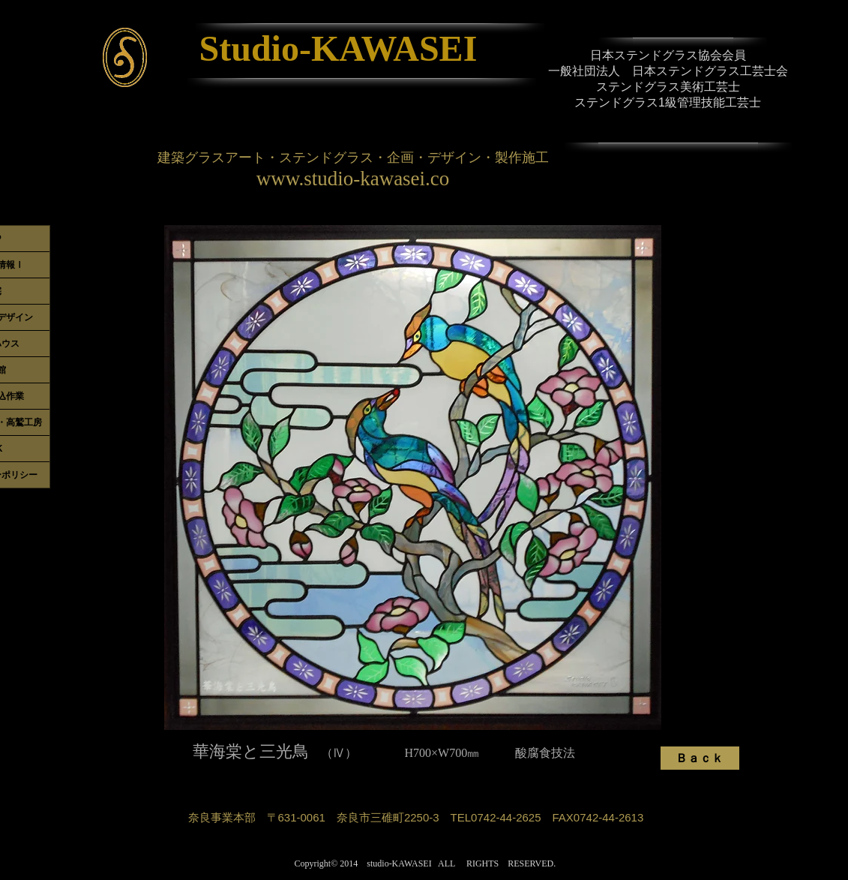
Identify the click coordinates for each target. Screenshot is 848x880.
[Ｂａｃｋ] (700, 758)
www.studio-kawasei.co (353, 178)
